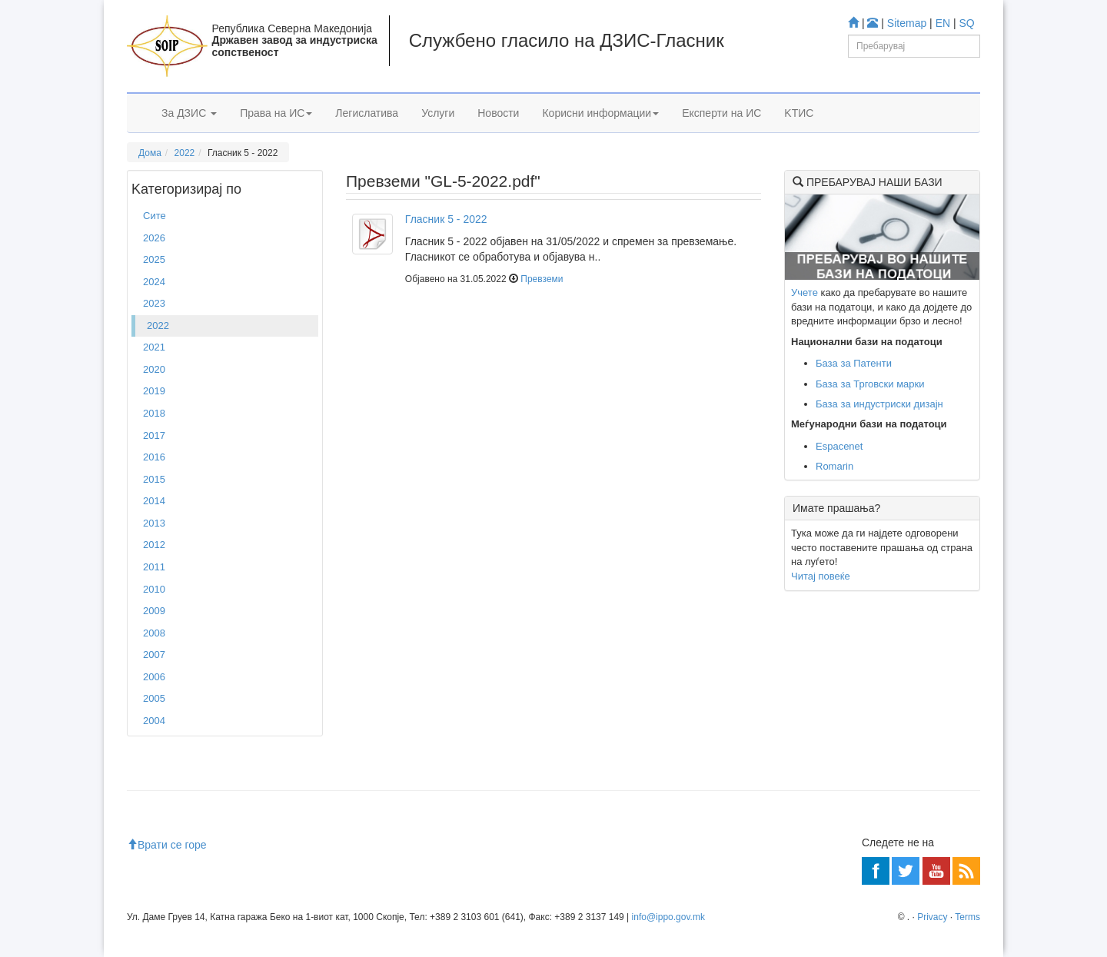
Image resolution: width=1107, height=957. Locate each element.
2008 (154, 633)
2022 (185, 153)
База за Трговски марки (870, 384)
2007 (154, 654)
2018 (154, 413)
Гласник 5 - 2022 (446, 219)
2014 (154, 501)
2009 (154, 610)
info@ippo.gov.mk (668, 917)
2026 (154, 238)
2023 (154, 303)
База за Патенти (854, 363)
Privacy (932, 917)
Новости (498, 113)
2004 (154, 720)
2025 (154, 259)
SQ (967, 23)
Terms (967, 917)
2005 (154, 698)
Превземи (541, 279)
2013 (154, 523)
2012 (154, 544)
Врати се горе (167, 845)
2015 (154, 479)
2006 (154, 677)
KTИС (798, 113)
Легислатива (366, 113)
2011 (154, 567)
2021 (154, 347)
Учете (804, 292)
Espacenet (839, 446)
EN (943, 23)
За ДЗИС (189, 113)
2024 (154, 281)
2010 (154, 589)
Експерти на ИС (721, 113)
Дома (149, 153)
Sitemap (906, 23)
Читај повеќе (820, 576)
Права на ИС (276, 113)
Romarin (834, 466)
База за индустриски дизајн (879, 404)
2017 (154, 435)
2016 (154, 457)
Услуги (437, 113)
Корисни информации (600, 113)
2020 (154, 369)
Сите (154, 215)
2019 (154, 391)
